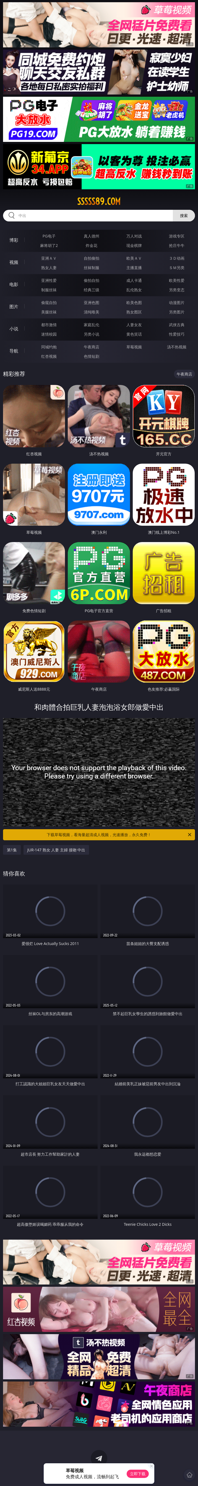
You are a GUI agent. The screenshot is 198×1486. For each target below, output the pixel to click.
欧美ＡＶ (134, 258)
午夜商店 (91, 346)
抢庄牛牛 (176, 245)
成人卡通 (134, 280)
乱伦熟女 (134, 289)
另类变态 (176, 289)
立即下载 (137, 1473)
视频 (13, 262)
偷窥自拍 (49, 302)
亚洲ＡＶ (49, 258)
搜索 (184, 215)
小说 (13, 329)
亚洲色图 (91, 302)
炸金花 (91, 245)
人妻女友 (134, 324)
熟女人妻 (49, 267)
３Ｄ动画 (176, 258)
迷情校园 (49, 334)
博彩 (13, 240)
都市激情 (49, 324)
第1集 (12, 849)
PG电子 (49, 236)
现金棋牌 (134, 245)
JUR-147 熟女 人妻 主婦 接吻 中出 (56, 849)
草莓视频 (134, 346)
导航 (13, 351)
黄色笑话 (134, 334)
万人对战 (134, 236)
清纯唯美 (91, 312)
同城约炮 (49, 346)
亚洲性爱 (49, 280)
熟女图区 (134, 312)
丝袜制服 (91, 267)
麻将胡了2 (49, 245)
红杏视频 (49, 356)
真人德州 (91, 236)
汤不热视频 (176, 346)
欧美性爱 (176, 280)
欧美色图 (134, 302)
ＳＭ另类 (176, 267)
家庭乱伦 (91, 324)
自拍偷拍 (91, 258)
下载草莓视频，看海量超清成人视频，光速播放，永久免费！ (119, 834)
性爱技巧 (176, 334)
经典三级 (91, 289)
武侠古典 (176, 324)
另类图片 (176, 312)
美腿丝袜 (49, 312)
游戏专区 (176, 236)
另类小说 (91, 334)
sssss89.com (99, 201)
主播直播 (134, 267)
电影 (13, 284)
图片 (13, 306)
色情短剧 (91, 356)
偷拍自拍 (91, 280)
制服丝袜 (49, 289)
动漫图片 (176, 302)
